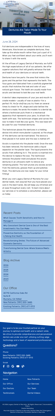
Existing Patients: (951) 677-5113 (18, 358)
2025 (5, 270)
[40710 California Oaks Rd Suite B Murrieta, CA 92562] (15, 296)
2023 (5, 279)
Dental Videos (34, 393)
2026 (5, 265)
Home (5, 379)
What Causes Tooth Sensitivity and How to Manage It (23, 219)
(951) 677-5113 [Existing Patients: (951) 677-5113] (19, 306)
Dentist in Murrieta (23, 410)
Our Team (32, 388)
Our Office (8, 384)
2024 (5, 274)
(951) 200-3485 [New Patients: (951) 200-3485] (17, 302)
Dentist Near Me (36, 410)
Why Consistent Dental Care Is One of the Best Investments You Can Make (25, 227)
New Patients (34, 379)
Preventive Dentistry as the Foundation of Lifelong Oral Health (23, 234)
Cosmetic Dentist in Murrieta (35, 412)
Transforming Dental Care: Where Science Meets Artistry (26, 249)
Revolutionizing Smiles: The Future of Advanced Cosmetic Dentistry (26, 242)
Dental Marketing (27, 408)
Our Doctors (8, 388)
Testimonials (8, 393)
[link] (11, 4)
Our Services (33, 384)
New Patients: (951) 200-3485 (17, 355)
